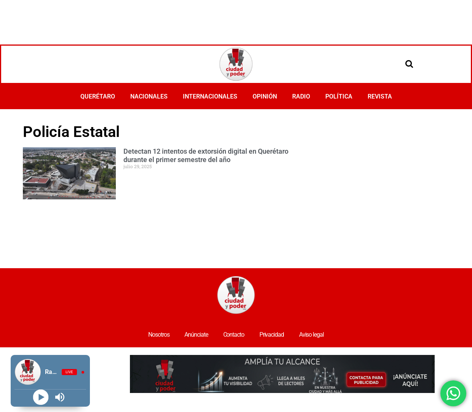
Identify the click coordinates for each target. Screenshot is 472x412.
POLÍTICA (338, 96)
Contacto (233, 334)
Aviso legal (311, 334)
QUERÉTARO (97, 96)
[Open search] (409, 63)
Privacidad (271, 334)
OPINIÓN (265, 96)
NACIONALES (149, 96)
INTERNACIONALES (210, 96)
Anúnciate (196, 334)
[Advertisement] (236, 21)
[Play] (40, 397)
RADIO (301, 96)
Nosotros (158, 334)
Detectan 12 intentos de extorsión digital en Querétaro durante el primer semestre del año (205, 155)
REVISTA (380, 96)
